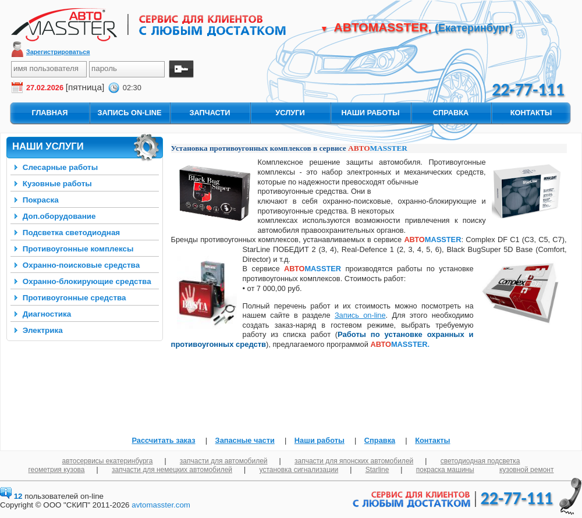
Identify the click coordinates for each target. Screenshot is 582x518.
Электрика (43, 330)
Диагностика (47, 314)
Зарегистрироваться (58, 51)
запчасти (209, 112)
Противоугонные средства (74, 297)
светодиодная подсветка (480, 461)
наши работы (370, 112)
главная (49, 112)
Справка (379, 440)
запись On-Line (129, 112)
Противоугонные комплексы (78, 248)
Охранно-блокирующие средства (87, 281)
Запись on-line (360, 315)
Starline (377, 470)
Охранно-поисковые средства (81, 265)
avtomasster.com (161, 505)
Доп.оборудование (59, 216)
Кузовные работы (57, 183)
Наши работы (319, 440)
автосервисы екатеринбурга (107, 461)
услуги (289, 112)
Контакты (432, 440)
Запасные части (245, 440)
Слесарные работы (60, 167)
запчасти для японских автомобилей (353, 461)
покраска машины (445, 470)
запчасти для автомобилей (224, 461)
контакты (531, 112)
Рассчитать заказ (163, 440)
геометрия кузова (57, 470)
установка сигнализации (299, 470)
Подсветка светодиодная (71, 232)
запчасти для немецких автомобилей (172, 470)
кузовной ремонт (526, 470)
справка (451, 112)
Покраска (41, 200)
